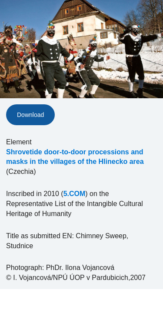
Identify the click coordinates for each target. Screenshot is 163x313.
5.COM (74, 193)
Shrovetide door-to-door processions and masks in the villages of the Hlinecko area (75, 157)
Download (30, 114)
